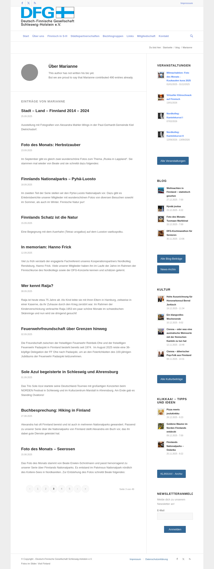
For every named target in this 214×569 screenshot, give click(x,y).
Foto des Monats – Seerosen (48, 449)
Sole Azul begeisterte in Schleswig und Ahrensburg (69, 372)
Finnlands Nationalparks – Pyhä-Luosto (58, 179)
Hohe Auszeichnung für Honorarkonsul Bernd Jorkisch (179, 300)
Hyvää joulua (174, 206)
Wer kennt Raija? (37, 285)
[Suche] (191, 36)
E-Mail (160, 510)
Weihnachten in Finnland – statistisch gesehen (178, 192)
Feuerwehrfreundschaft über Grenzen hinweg (64, 329)
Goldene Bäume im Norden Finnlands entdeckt (177, 428)
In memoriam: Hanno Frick (46, 247)
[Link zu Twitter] (28, 3)
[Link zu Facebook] (22, 3)
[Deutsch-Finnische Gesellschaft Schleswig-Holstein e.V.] (47, 18)
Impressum (187, 3)
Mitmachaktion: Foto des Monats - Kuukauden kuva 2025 (179, 76)
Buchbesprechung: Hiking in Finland (55, 410)
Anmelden (175, 529)
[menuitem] (185, 3)
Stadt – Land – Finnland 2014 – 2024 (55, 110)
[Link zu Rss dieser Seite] (35, 3)
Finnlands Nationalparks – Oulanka (175, 446)
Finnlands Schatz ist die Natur (49, 217)
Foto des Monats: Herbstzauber (50, 145)
